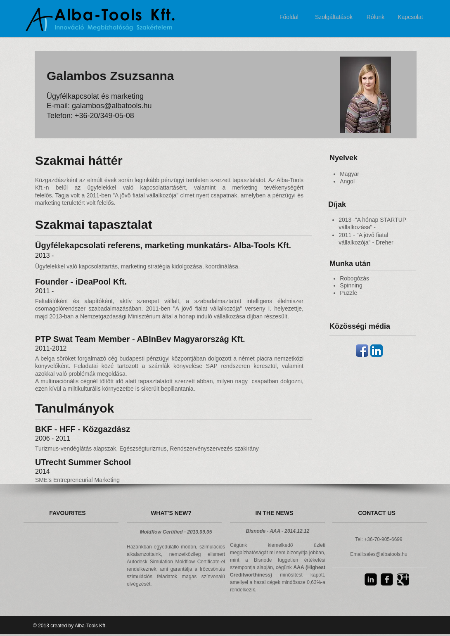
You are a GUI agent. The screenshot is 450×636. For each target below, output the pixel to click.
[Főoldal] (289, 17)
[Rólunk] (375, 17)
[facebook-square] (387, 579)
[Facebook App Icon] (362, 350)
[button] (37, 546)
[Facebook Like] (373, 596)
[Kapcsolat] (410, 17)
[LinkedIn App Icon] (376, 350)
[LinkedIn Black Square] (371, 579)
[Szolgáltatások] (334, 17)
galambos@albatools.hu (112, 106)
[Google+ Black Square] (403, 579)
